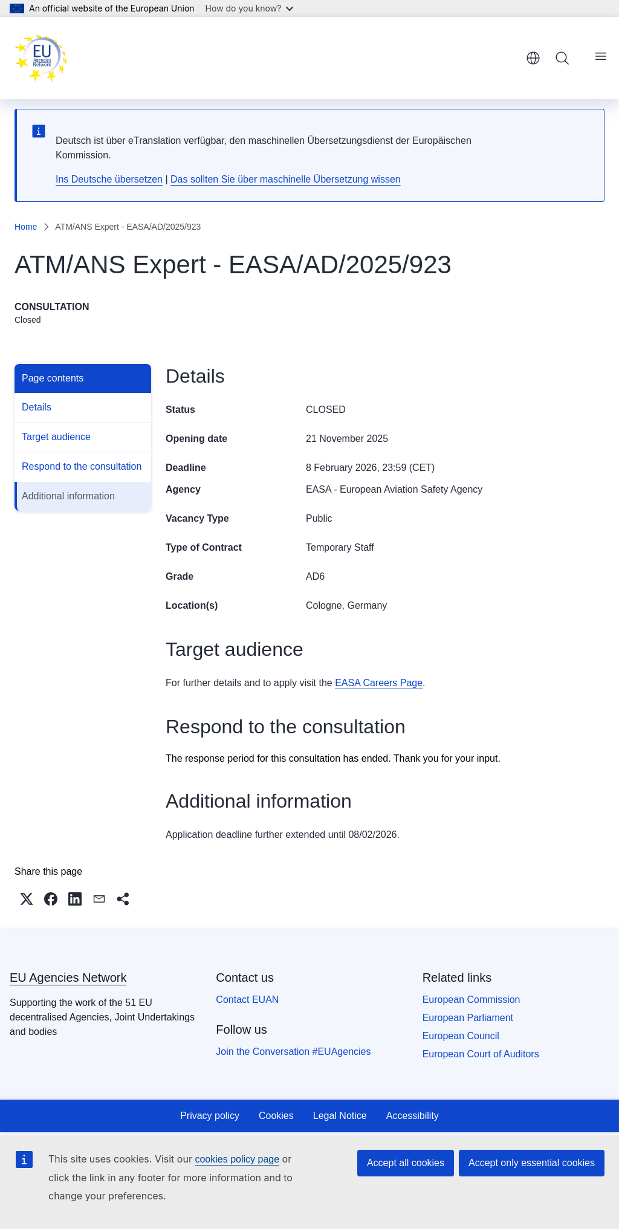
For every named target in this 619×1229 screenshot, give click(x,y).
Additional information (68, 496)
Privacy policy (209, 1116)
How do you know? (250, 8)
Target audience (56, 437)
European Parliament (468, 1018)
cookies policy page (237, 1159)
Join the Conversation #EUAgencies (293, 1051)
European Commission (471, 999)
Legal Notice (340, 1116)
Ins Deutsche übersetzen (109, 179)
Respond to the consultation (81, 466)
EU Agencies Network (68, 977)
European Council (461, 1036)
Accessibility (412, 1116)
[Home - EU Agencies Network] (41, 58)
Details (36, 407)
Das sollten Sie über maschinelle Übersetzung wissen (285, 179)
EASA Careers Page (379, 683)
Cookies (276, 1116)
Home (26, 227)
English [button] (533, 58)
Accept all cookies (405, 1163)
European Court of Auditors (481, 1054)
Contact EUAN (247, 999)
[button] (26, 899)
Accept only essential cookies (531, 1163)
